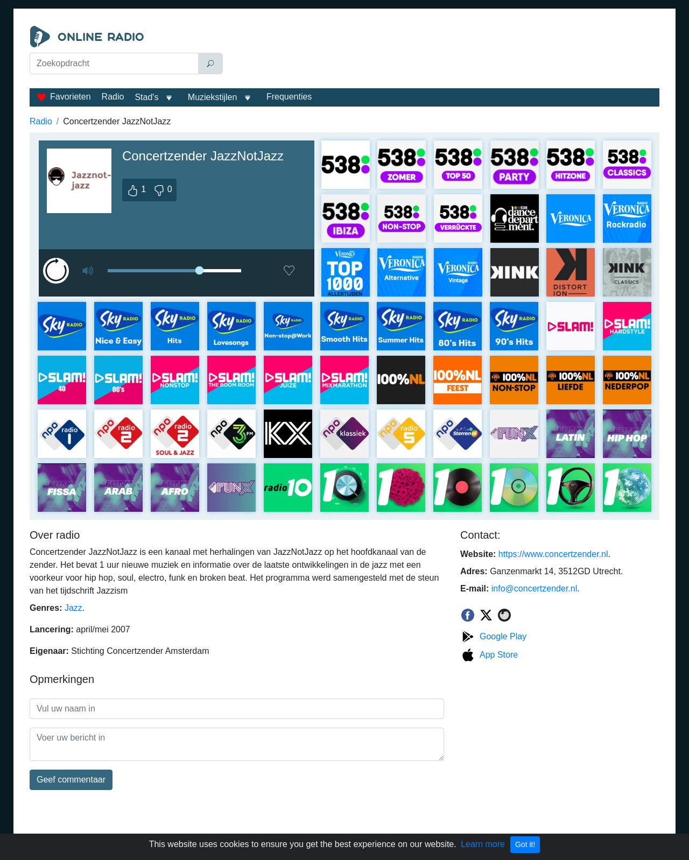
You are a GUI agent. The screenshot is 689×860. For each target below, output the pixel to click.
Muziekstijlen (212, 97)
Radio (113, 96)
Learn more (483, 844)
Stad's (146, 97)
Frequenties (289, 96)
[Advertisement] (443, 53)
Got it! (525, 844)
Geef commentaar (71, 779)
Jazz (73, 607)
